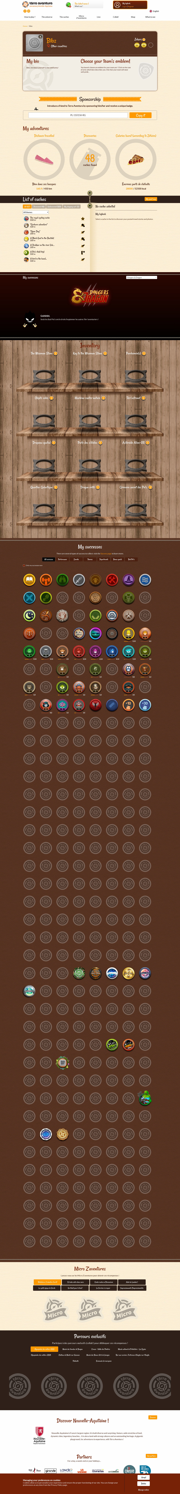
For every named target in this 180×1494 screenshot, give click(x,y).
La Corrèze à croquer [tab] (103, 1288)
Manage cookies (143, 1489)
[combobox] (141, 277)
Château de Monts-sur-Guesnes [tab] (69, 1355)
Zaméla (76, 559)
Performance (62, 559)
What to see (150, 17)
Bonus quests (117, 559)
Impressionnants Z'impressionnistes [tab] (131, 1288)
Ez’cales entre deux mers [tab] (76, 1282)
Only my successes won (34, 565)
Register (131, 6)
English (156, 11)
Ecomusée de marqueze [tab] (103, 1361)
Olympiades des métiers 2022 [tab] (44, 1349)
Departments (103, 559)
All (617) (27, 206)
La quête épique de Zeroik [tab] (47, 1288)
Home (25, 26)
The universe (47, 17)
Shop (133, 17)
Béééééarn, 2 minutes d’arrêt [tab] (47, 1282)
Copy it (140, 115)
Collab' (116, 17)
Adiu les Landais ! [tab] (132, 1282)
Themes (90, 559)
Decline (143, 1483)
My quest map (151, 199)
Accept (143, 1477)
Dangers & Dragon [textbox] (134, 278)
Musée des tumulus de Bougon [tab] (73, 1349)
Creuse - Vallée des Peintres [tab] (100, 1349)
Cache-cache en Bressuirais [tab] (104, 1282)
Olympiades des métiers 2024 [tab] (41, 1355)
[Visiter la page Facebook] (25, 11)
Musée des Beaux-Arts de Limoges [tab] (98, 1355)
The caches (64, 17)
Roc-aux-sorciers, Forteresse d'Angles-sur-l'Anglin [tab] (132, 1355)
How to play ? (29, 17)
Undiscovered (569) (54, 206)
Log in (124, 6)
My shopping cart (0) (71, 206)
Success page (106, 553)
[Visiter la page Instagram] (28, 11)
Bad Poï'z (131, 559)
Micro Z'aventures (81, 17)
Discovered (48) (38, 206)
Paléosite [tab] (76, 1361)
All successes (48, 559)
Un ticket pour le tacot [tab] (75, 1288)
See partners (151, 1455)
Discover (153, 1417)
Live (98, 17)
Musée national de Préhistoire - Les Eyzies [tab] (132, 1349)
